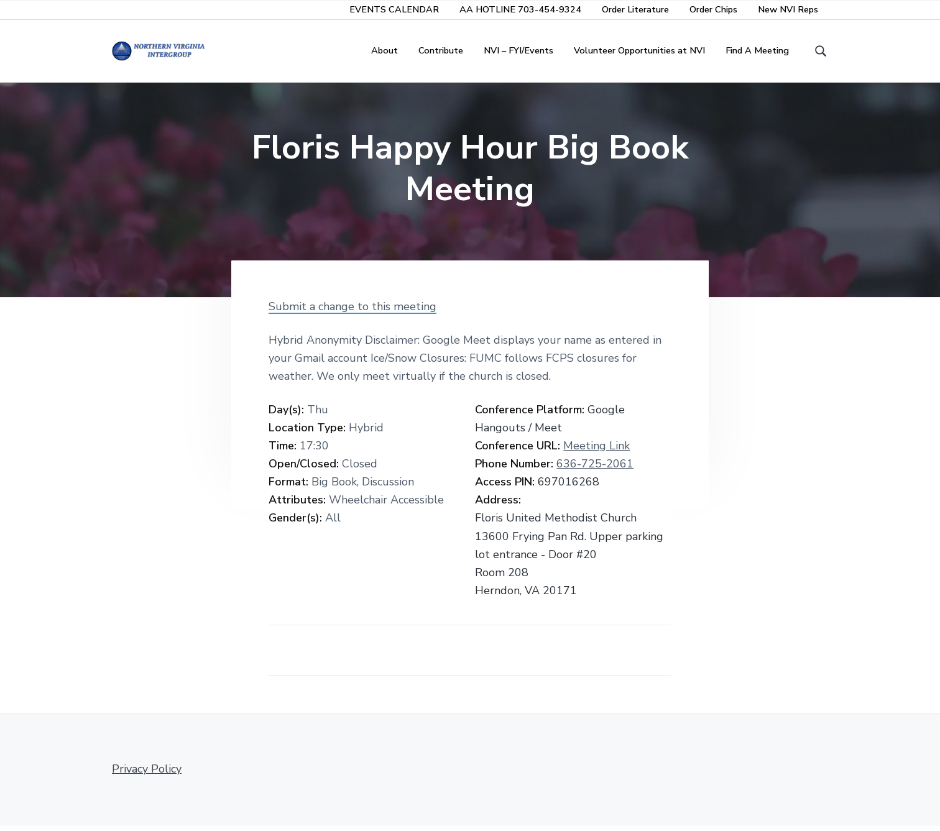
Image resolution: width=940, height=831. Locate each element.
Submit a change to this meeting (352, 311)
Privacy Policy (147, 774)
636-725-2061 (595, 469)
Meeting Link (596, 451)
